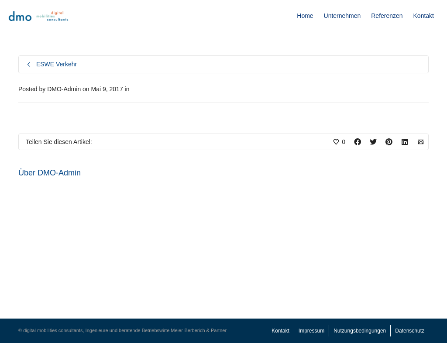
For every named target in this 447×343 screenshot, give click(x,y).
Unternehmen (342, 15)
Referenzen (386, 15)
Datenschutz (409, 331)
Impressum (311, 331)
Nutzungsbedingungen (360, 331)
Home (305, 15)
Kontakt (423, 15)
